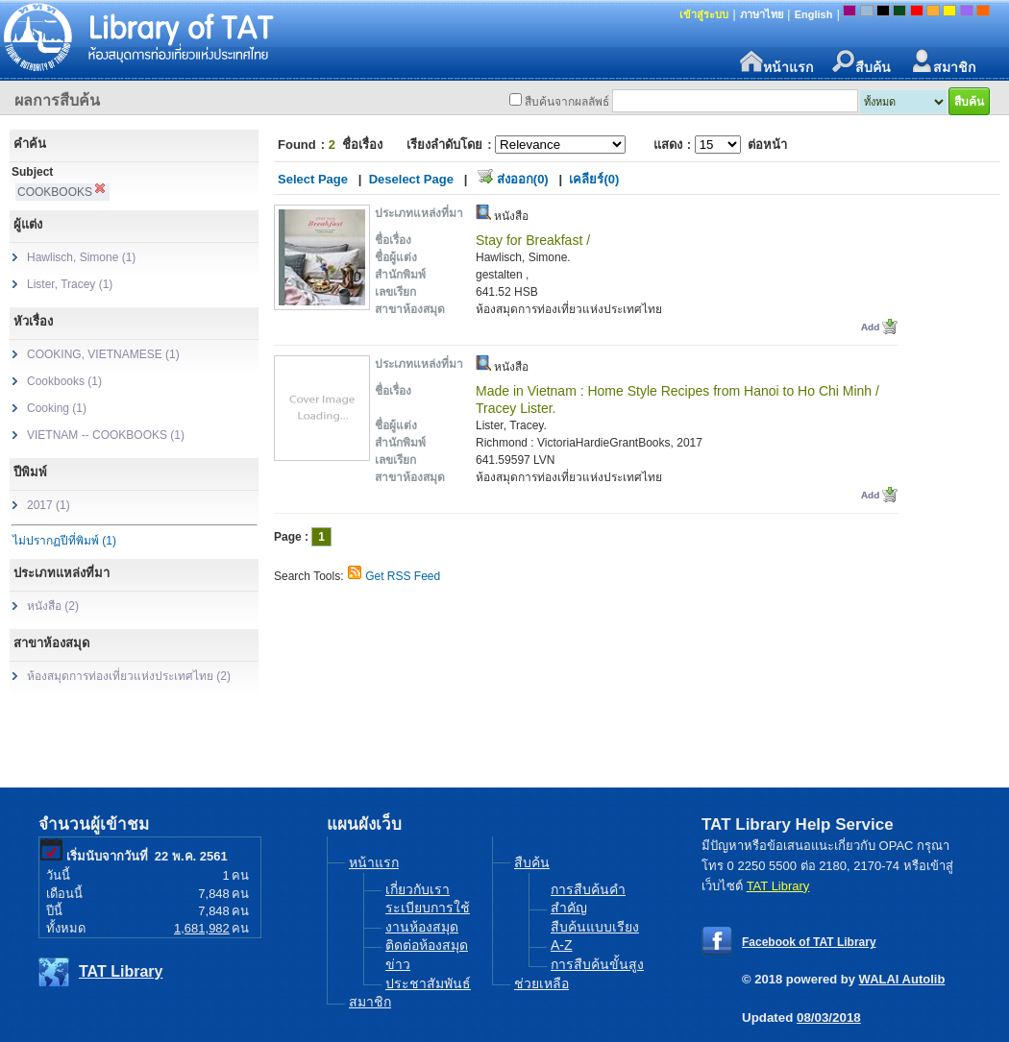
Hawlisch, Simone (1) (81, 257)
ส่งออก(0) (523, 179)
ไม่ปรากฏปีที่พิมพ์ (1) (64, 540)
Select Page (313, 179)
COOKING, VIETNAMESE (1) (103, 354)
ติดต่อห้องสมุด (426, 945)
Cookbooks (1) (64, 381)
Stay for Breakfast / (533, 240)
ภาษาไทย (761, 14)
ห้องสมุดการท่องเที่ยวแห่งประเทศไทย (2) (129, 676)
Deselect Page (411, 179)
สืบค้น (861, 62)
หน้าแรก (776, 62)
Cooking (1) (56, 408)
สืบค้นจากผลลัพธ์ (567, 102)
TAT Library (120, 971)
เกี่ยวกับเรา (417, 889)
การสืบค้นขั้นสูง (597, 964)
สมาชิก (942, 62)
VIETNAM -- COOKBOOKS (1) (106, 435)
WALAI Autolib (902, 979)
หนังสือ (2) (53, 606)
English (814, 14)
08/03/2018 (829, 1017)
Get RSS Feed (402, 576)
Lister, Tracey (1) (69, 284)
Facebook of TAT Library (809, 942)
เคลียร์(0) (594, 179)
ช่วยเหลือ (541, 983)
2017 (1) (48, 505)
